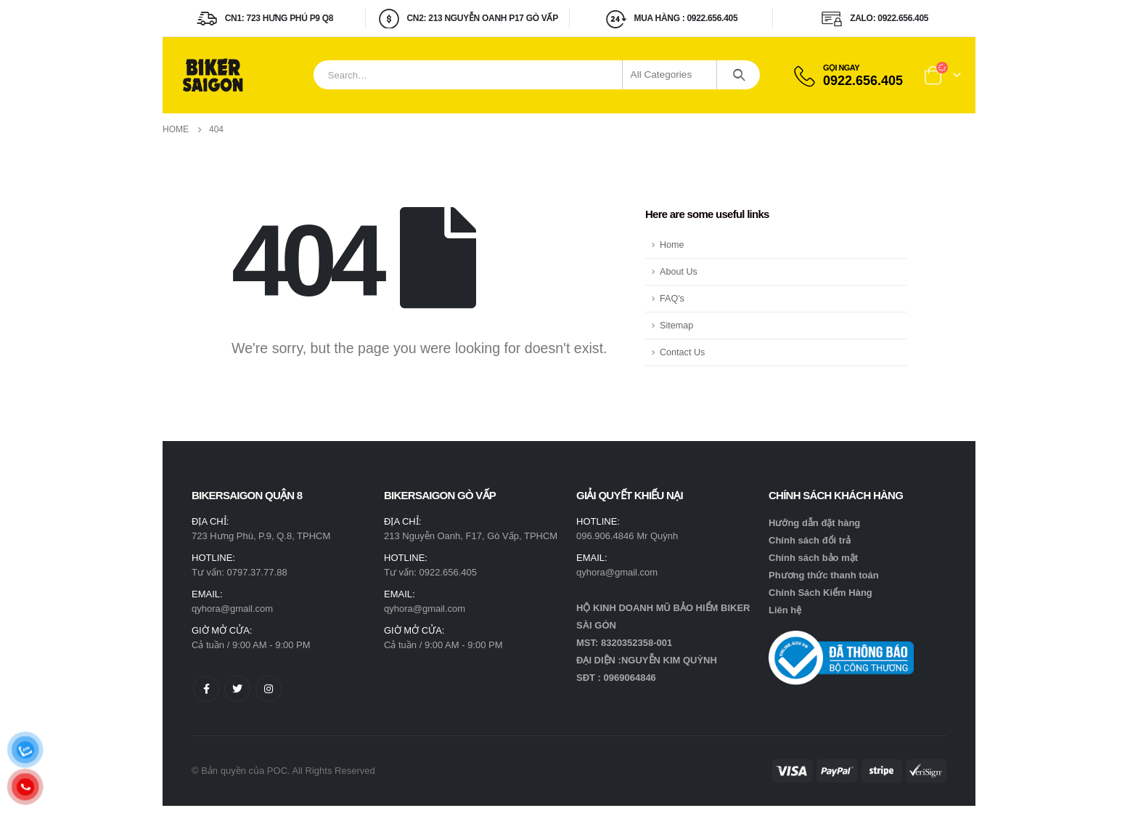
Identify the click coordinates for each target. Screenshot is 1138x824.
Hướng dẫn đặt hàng (814, 522)
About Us (678, 272)
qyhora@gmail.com (232, 608)
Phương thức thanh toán (824, 575)
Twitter (237, 689)
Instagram (268, 689)
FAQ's (672, 299)
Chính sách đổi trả (810, 540)
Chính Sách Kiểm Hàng (820, 592)
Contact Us (682, 352)
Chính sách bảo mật (813, 557)
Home (672, 245)
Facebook (206, 689)
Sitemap (676, 325)
